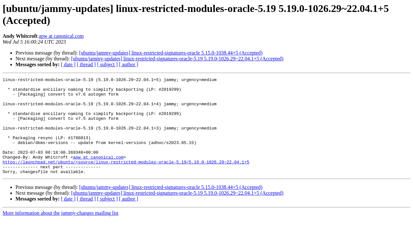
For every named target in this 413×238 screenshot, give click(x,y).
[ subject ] (107, 64)
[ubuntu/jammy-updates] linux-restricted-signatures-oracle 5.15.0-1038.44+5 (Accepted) (170, 53)
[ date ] (68, 64)
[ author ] (128, 64)
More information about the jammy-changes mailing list (60, 232)
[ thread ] (86, 64)
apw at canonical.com (61, 36)
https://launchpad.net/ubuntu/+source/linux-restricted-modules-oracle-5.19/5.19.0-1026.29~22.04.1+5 (126, 179)
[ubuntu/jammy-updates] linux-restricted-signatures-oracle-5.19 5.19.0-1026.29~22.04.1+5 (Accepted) (177, 58)
